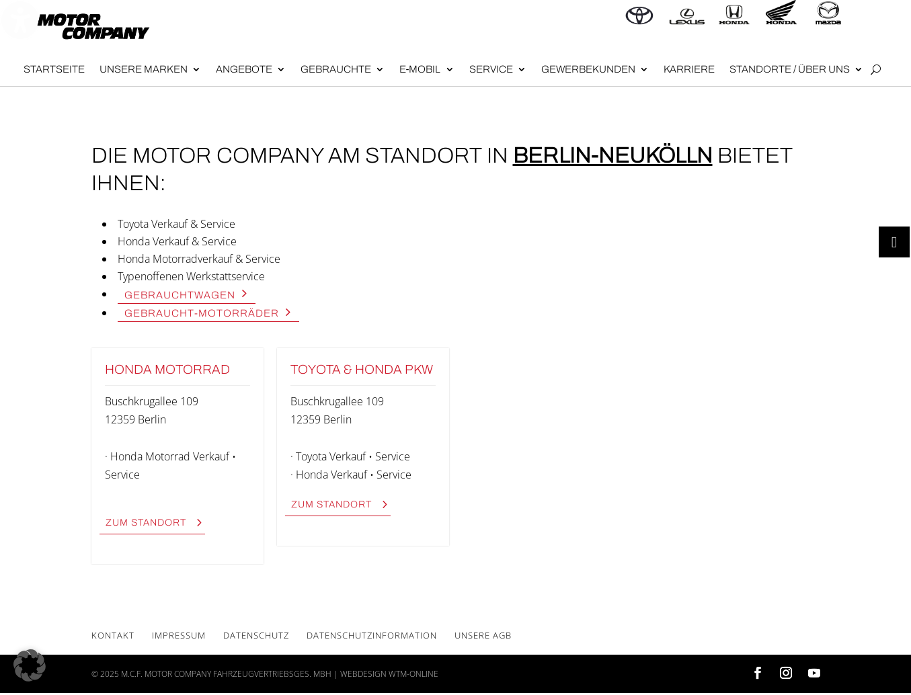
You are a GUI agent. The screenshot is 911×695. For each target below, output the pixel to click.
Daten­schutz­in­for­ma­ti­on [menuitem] (372, 635)
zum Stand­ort (146, 523)
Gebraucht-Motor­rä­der (201, 313)
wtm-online (413, 674)
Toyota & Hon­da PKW (361, 369)
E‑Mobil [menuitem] (420, 69)
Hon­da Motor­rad (167, 369)
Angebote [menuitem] (244, 69)
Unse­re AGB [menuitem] (483, 635)
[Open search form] (876, 70)
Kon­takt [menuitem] (112, 635)
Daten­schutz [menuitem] (256, 635)
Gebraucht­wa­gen (179, 294)
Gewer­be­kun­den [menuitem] (588, 69)
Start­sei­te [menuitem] (54, 69)
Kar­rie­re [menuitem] (689, 69)
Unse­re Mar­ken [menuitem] (144, 69)
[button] (29, 665)
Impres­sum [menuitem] (179, 635)
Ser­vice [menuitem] (491, 69)
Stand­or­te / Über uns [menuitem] (789, 69)
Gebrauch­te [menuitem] (336, 69)
